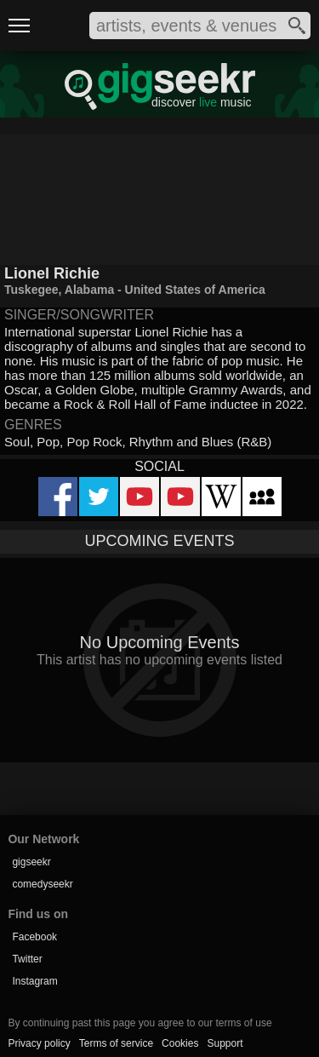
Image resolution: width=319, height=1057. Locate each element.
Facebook (34, 937)
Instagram (34, 981)
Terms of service (116, 1043)
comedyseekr (42, 884)
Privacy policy (39, 1043)
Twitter (27, 959)
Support (224, 1043)
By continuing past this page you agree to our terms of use (139, 1023)
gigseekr (31, 862)
